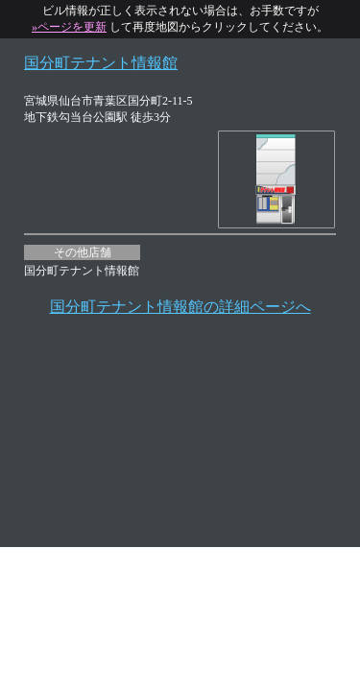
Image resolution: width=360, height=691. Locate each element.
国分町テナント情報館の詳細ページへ (180, 306)
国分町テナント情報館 (101, 63)
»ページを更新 (69, 27)
